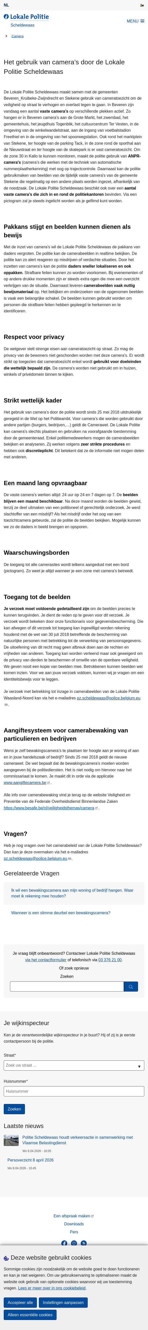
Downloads (74, 1224)
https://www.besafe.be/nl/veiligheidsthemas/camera (49, 808)
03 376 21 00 (110, 960)
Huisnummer (15, 1081)
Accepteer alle (20, 1302)
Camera (17, 36)
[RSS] (84, 1243)
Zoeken (67, 976)
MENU (135, 21)
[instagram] (74, 1243)
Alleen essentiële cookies (30, 1315)
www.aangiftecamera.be (25, 783)
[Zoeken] (131, 987)
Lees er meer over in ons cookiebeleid (51, 1288)
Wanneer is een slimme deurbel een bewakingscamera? (60, 913)
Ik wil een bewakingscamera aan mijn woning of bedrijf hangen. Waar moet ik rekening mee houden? (72, 893)
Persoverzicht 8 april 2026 (30, 1160)
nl (6, 5)
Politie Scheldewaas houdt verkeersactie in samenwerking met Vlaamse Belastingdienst (77, 1140)
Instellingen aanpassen (63, 1302)
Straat (9, 1055)
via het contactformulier (45, 960)
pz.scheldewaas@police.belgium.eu (109, 698)
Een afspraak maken (72, 1216)
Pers (74, 1232)
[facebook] (64, 1243)
